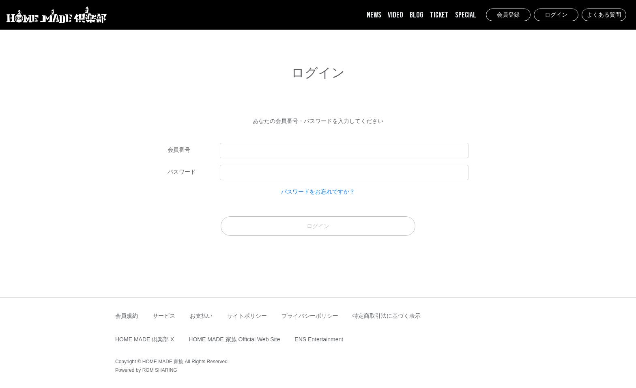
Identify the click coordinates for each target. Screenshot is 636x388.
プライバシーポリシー (309, 316)
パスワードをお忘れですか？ (318, 191)
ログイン (556, 14)
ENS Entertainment (318, 339)
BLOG (416, 15)
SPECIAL (465, 15)
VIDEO (395, 15)
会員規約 (126, 316)
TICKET (439, 15)
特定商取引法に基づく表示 (386, 316)
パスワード (182, 171)
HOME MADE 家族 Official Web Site (234, 339)
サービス (164, 316)
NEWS (374, 15)
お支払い (201, 316)
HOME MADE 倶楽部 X (144, 339)
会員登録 (508, 14)
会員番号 (179, 150)
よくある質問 (604, 14)
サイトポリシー (247, 316)
